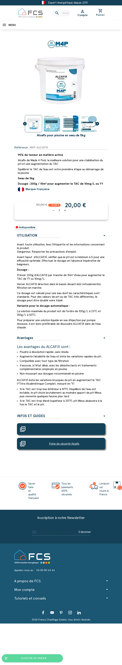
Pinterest (61, 612)
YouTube (52, 612)
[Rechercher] (61, 13)
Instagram (70, 612)
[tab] (61, 235)
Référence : (21, 147)
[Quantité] (59, 210)
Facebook (43, 612)
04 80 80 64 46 (45, 570)
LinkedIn (79, 612)
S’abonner (84, 531)
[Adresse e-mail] (54, 532)
